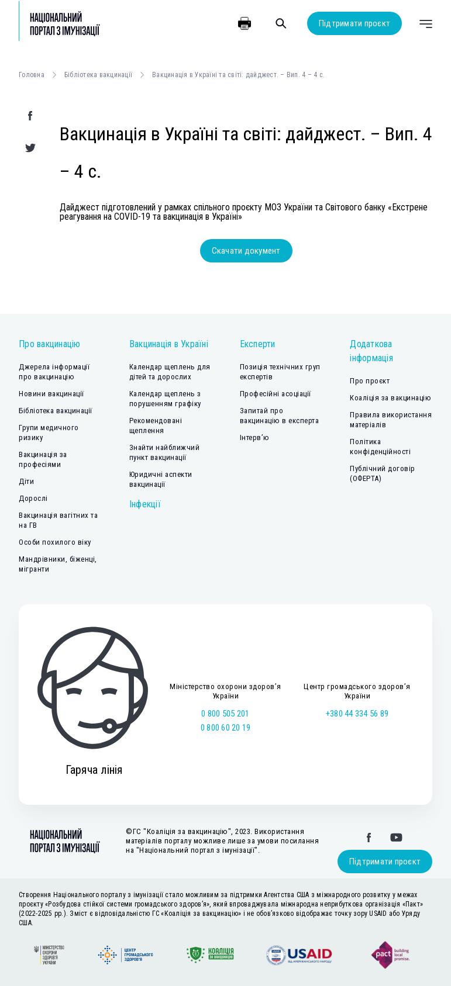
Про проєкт (370, 380)
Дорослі (33, 498)
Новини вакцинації (51, 393)
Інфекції (145, 504)
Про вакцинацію (50, 344)
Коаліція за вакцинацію (390, 397)
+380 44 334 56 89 (357, 713)
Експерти (258, 344)
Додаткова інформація (371, 351)
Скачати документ (246, 250)
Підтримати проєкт (354, 23)
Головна (31, 75)
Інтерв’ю (255, 437)
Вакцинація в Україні (168, 344)
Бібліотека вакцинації (98, 75)
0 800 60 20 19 (226, 727)
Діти (26, 481)
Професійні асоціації (275, 393)
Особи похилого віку (55, 542)
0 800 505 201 (225, 713)
